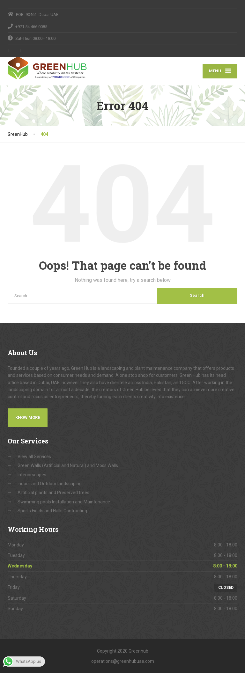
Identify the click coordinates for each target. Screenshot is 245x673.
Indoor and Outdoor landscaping (50, 483)
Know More (27, 417)
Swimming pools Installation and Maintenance (64, 501)
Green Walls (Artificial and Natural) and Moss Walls (68, 465)
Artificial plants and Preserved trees (53, 492)
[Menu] (220, 71)
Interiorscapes (32, 474)
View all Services (34, 456)
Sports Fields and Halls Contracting (52, 510)
